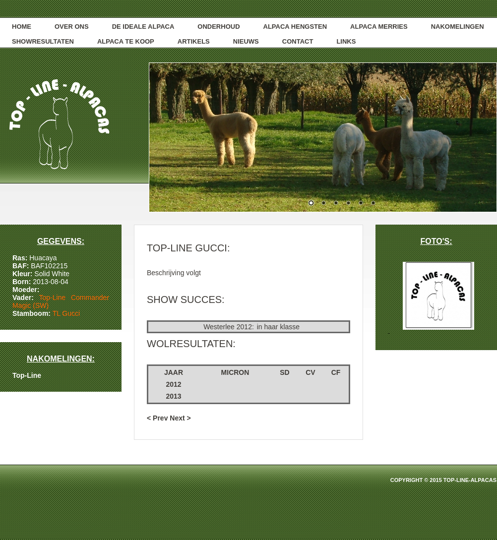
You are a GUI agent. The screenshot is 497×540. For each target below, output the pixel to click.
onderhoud (218, 26)
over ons (72, 26)
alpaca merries (379, 26)
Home (21, 26)
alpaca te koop (125, 41)
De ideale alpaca (143, 26)
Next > (180, 418)
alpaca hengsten (295, 26)
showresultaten (43, 41)
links (346, 41)
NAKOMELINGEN (457, 26)
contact (297, 41)
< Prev (157, 418)
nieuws (246, 41)
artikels (194, 41)
